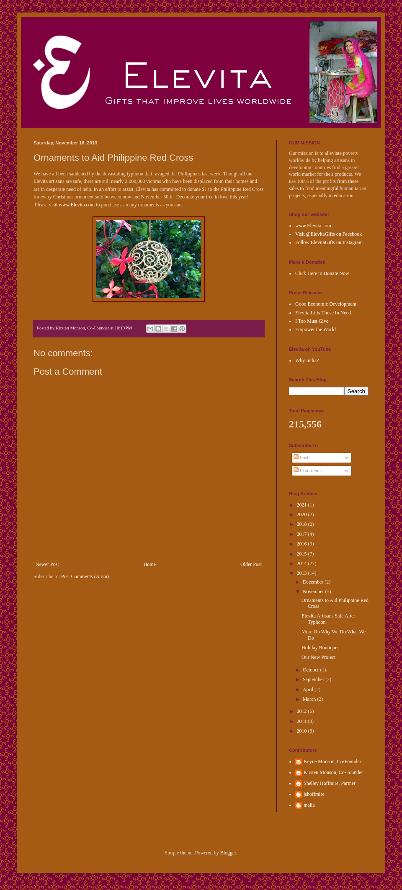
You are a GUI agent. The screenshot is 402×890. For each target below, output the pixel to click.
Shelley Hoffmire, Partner (330, 783)
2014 (302, 563)
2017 (302, 534)
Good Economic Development (325, 304)
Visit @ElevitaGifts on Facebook (328, 234)
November (314, 591)
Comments (308, 470)
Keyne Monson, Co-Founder (332, 761)
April (308, 689)
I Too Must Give (311, 321)
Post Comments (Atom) (85, 576)
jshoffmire (314, 794)
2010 (302, 731)
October (311, 670)
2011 (302, 721)
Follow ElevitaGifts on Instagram (329, 242)
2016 (302, 544)
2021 (302, 505)
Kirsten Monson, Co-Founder (333, 772)
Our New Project (318, 657)
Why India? (307, 360)
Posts (302, 457)
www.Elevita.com (77, 205)
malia (309, 805)
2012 (302, 711)
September (314, 679)
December (314, 582)
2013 (302, 573)
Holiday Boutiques (320, 648)
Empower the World (315, 329)
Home (150, 564)
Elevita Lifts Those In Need (323, 313)
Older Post (251, 564)
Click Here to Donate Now (322, 273)
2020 (302, 514)
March (310, 699)
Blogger (228, 853)
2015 (302, 554)
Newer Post (47, 564)
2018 (302, 524)
